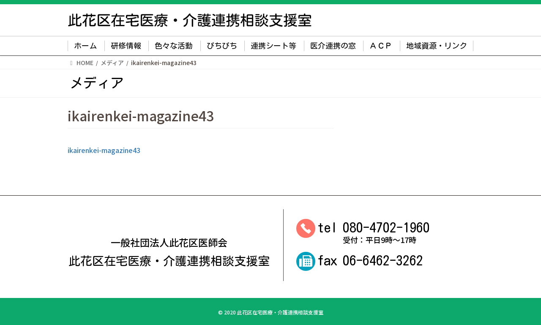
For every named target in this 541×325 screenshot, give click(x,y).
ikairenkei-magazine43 (104, 150)
